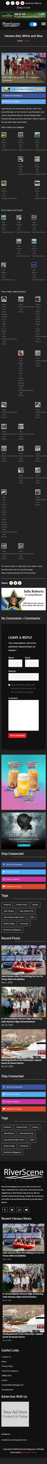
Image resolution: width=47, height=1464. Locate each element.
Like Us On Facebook (14, 865)
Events (4, 1380)
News (4, 1361)
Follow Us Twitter (13, 872)
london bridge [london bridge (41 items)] (9, 923)
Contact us (6, 1357)
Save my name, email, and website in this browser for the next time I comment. (23, 688)
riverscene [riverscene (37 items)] (24, 923)
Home (19, 41)
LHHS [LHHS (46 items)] (32, 917)
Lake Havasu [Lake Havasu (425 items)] (9, 911)
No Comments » (33, 77)
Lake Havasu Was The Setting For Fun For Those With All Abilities (22, 978)
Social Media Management (12, 1385)
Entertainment (7, 1390)
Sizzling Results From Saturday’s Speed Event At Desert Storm (21, 1062)
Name (11, 658)
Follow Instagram (13, 879)
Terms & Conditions (10, 1371)
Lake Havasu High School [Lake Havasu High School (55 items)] (14, 917)
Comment (13, 698)
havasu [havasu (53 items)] (35, 904)
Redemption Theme (29, 1452)
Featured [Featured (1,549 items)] (7, 904)
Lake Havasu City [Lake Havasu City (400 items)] (26, 911)
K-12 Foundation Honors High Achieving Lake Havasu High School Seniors (21, 1020)
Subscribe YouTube (14, 887)
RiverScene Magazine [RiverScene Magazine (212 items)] (12, 930)
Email (28, 658)
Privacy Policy (7, 1366)
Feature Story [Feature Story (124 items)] (21, 904)
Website (12, 671)
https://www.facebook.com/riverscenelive (18, 573)
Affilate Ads (6, 1375)
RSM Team (7, 77)
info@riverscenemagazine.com (14, 1440)
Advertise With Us (33, 3)
